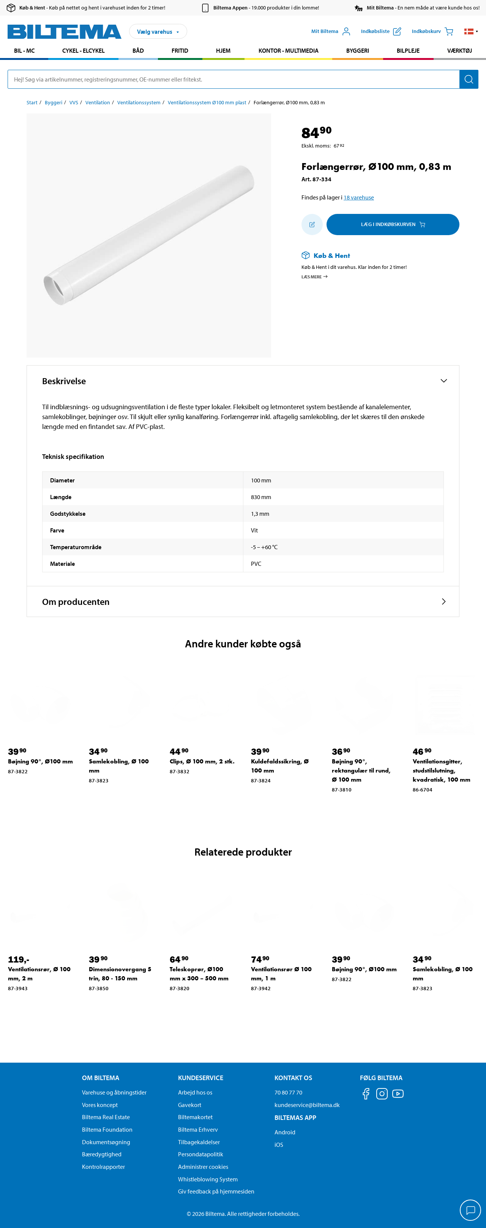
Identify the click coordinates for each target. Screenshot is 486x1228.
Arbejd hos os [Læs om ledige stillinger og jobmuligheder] (195, 1092)
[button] (471, 31)
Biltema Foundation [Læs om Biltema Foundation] (107, 1129)
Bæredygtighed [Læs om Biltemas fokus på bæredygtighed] (102, 1154)
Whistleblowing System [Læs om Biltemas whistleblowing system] (208, 1179)
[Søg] (468, 79)
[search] (243, 79)
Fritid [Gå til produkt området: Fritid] (180, 50)
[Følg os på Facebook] (366, 1095)
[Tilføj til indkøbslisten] (312, 224)
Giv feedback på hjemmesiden (216, 1191)
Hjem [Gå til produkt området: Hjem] (223, 50)
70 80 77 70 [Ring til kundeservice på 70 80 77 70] (288, 1092)
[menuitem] (24, 51)
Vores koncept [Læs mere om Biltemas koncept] (100, 1105)
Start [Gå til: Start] (32, 102)
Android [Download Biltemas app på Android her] (285, 1132)
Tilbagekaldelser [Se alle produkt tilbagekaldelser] (199, 1142)
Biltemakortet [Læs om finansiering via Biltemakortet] (195, 1117)
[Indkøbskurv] (432, 31)
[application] (471, 1211)
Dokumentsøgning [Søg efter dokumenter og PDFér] (106, 1142)
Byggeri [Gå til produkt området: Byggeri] (357, 50)
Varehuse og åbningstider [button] (114, 1092)
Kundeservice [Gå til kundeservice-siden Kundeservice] (200, 1077)
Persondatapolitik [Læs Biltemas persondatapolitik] (200, 1154)
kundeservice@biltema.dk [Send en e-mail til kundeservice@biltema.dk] (307, 1105)
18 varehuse (359, 197)
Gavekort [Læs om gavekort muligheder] (189, 1105)
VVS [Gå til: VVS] (73, 102)
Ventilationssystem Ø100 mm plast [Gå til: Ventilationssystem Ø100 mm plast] (207, 102)
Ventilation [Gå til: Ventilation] (97, 102)
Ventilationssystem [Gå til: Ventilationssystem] (139, 102)
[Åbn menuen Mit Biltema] (331, 31)
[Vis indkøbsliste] (381, 31)
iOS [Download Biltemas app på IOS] (279, 1144)
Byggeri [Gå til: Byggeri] (53, 102)
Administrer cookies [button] (203, 1166)
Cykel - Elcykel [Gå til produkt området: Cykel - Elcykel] (83, 50)
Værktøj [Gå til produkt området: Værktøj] (459, 50)
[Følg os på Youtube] (398, 1097)
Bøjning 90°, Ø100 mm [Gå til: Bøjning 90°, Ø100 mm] (40, 761)
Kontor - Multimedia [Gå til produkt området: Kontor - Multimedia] (289, 50)
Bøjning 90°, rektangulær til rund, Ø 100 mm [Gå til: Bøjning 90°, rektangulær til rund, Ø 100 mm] (361, 770)
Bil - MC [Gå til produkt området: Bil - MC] (24, 50)
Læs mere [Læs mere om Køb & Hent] (314, 276)
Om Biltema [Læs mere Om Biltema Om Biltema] (100, 1077)
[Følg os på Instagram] (382, 1095)
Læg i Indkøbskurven (393, 224)
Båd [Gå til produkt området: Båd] (138, 50)
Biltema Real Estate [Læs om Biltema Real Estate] (106, 1117)
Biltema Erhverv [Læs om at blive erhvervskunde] (198, 1129)
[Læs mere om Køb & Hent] (372, 255)
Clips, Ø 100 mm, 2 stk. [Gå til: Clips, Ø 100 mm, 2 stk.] (202, 761)
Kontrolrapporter (103, 1166)
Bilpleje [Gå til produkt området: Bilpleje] (408, 50)
